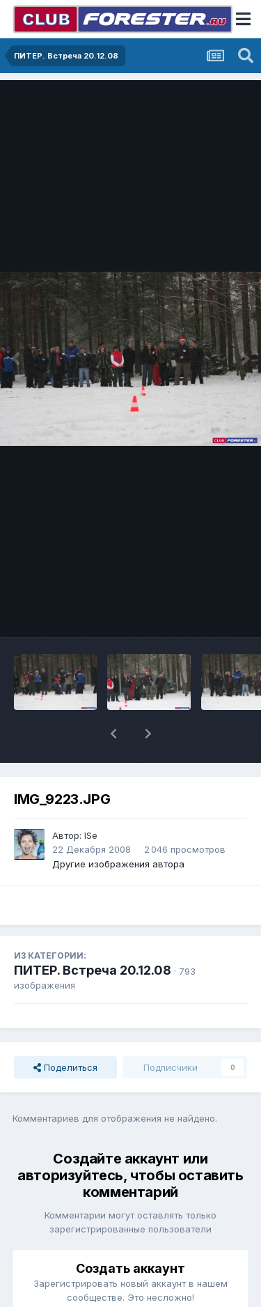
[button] (113, 733)
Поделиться (65, 1067)
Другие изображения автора (118, 863)
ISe (90, 835)
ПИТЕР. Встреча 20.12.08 (92, 970)
